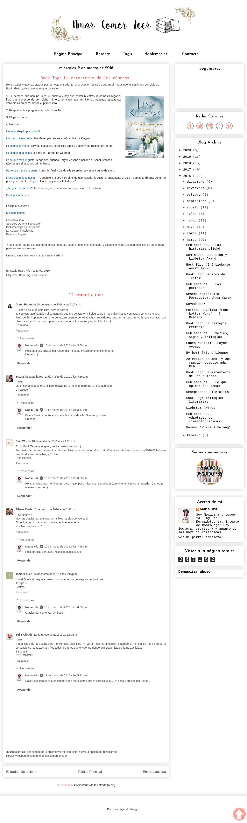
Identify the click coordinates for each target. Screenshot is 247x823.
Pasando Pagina (16, 234)
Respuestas (27, 338)
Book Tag (24, 275)
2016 (188, 176)
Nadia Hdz (32, 345)
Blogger (134, 809)
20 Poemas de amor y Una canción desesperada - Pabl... (208, 362)
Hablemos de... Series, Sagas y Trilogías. (207, 335)
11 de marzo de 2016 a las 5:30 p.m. (56, 634)
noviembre (196, 188)
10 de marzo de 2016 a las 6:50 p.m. (66, 607)
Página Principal (68, 54)
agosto (194, 207)
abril (193, 233)
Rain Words (23, 441)
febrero (194, 435)
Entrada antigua (154, 772)
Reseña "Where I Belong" (208, 427)
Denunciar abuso (194, 572)
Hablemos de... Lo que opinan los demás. (206, 384)
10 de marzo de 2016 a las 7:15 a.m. (59, 304)
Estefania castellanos (29, 376)
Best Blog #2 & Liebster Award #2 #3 (208, 266)
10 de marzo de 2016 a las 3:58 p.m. (66, 478)
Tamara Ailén (24, 573)
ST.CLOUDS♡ (24, 655)
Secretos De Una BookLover (23, 223)
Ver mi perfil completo (199, 537)
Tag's (127, 54)
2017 (188, 169)
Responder (22, 330)
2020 (188, 150)
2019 (188, 157)
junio (193, 220)
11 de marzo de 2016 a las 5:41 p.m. (66, 675)
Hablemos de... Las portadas (203, 286)
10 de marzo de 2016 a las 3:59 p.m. (66, 546)
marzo (193, 240)
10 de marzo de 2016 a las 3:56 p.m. (66, 345)
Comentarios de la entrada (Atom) (94, 785)
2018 (188, 163)
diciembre (196, 182)
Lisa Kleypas (39, 275)
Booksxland (13, 88)
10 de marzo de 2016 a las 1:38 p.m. (54, 441)
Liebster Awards (200, 408)
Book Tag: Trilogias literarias (204, 400)
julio (193, 214)
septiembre (197, 201)
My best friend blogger (207, 353)
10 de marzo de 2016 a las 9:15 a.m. (66, 376)
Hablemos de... (157, 54)
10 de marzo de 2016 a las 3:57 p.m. (66, 409)
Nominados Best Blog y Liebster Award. (206, 257)
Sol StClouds (24, 634)
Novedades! (196, 304)
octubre (194, 195)
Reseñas (103, 54)
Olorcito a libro (15, 220)
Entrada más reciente (21, 772)
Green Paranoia (26, 304)
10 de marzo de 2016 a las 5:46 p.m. (55, 573)
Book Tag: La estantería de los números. (208, 374)
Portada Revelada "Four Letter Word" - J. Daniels (207, 313)
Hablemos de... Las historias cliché (203, 247)
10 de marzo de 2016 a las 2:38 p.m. (55, 509)
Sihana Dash (24, 509)
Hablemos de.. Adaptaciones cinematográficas (203, 417)
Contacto (190, 54)
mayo (192, 227)
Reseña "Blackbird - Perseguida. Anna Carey (209, 296)
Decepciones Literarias (207, 392)
